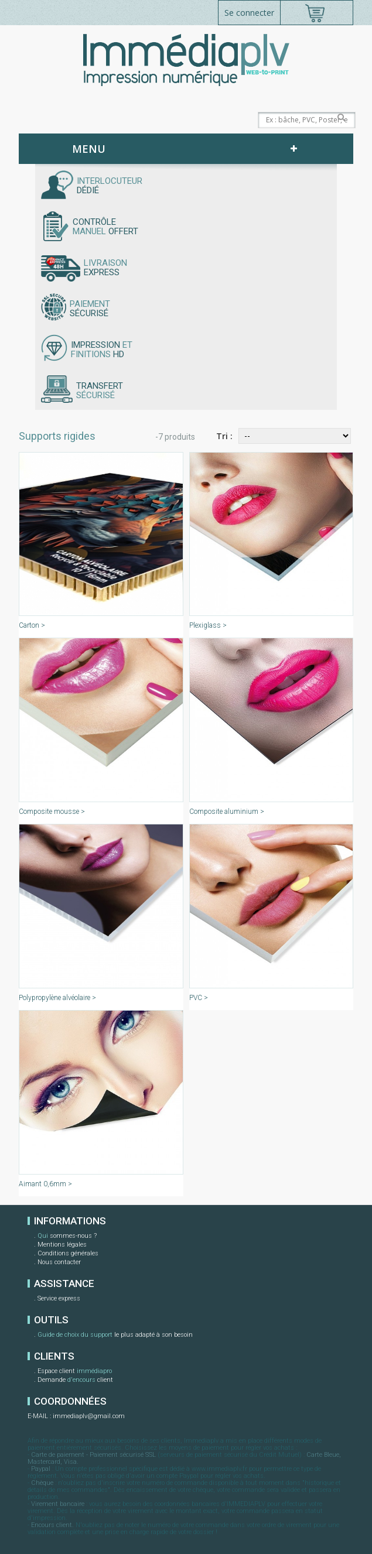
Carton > (32, 625)
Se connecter (249, 12)
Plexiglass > (208, 625)
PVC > (198, 998)
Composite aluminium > (226, 811)
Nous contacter (59, 1262)
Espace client (74, 1372)
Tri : (224, 435)
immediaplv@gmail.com (89, 1416)
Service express (58, 1298)
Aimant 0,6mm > (45, 1184)
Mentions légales (62, 1244)
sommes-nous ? (67, 1236)
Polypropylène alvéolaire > (57, 998)
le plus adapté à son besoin (115, 1335)
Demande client (75, 1380)
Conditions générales (67, 1253)
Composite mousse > (52, 811)
